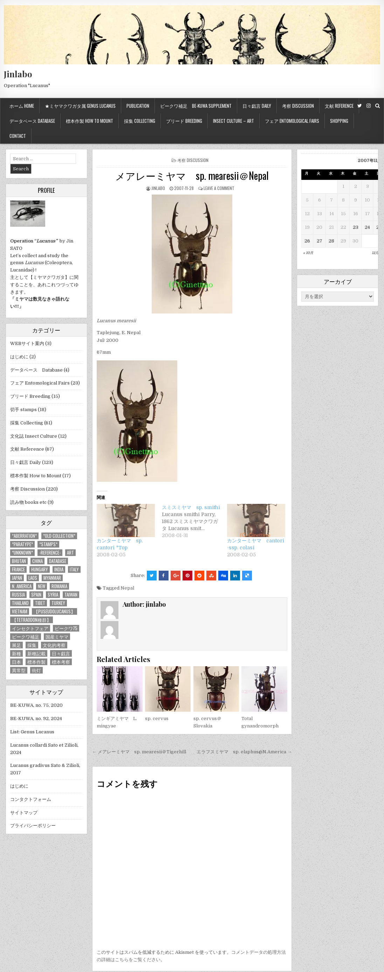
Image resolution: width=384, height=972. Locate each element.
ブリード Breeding (184, 120)
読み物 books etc (28, 502)
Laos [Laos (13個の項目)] (32, 578)
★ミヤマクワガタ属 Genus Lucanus (80, 105)
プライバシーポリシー (33, 825)
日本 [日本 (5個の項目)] (16, 661)
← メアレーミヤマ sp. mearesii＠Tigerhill (139, 751)
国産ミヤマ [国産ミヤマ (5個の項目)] (57, 636)
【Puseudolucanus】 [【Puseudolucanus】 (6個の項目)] (54, 611)
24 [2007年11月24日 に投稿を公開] (367, 227)
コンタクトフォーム (30, 799)
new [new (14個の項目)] (41, 586)
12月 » (377, 253)
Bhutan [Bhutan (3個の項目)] (19, 561)
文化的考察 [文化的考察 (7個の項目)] (54, 645)
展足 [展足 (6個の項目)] (16, 645)
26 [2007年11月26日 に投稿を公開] (307, 241)
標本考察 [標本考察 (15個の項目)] (61, 661)
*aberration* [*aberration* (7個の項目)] (24, 536)
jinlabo (158, 188)
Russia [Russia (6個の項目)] (18, 594)
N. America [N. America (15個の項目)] (22, 586)
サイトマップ (23, 812)
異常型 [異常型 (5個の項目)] (19, 670)
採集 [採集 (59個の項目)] (31, 645)
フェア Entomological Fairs (292, 120)
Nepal (127, 588)
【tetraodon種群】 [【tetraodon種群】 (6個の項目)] (31, 620)
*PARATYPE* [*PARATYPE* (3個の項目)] (22, 544)
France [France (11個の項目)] (18, 569)
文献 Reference (339, 105)
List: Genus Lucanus (32, 731)
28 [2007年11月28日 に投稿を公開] (331, 241)
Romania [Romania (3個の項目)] (59, 586)
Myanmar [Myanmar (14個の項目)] (52, 578)
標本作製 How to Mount (35, 475)
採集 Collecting (139, 120)
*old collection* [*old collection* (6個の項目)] (59, 536)
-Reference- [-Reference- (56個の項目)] (50, 552)
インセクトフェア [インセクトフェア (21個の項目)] (30, 628)
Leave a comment (219, 188)
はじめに (19, 356)
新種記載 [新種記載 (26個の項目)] (36, 653)
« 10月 (308, 253)
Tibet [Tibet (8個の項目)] (40, 603)
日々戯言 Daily (256, 105)
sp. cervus (157, 718)
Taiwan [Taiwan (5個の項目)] (70, 594)
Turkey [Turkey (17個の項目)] (58, 603)
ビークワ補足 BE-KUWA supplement (196, 105)
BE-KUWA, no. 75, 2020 (36, 705)
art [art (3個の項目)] (70, 552)
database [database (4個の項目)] (57, 561)
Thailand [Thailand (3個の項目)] (20, 603)
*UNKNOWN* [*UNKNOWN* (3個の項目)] (22, 552)
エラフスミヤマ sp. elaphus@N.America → (244, 751)
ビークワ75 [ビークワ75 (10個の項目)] (66, 628)
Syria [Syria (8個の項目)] (53, 594)
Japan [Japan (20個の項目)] (17, 578)
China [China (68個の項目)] (37, 561)
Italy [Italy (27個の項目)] (74, 569)
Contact (17, 135)
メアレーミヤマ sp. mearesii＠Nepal (192, 175)
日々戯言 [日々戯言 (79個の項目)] (61, 653)
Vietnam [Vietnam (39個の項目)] (19, 611)
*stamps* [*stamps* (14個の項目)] (48, 544)
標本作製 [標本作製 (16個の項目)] (36, 661)
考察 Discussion (298, 105)
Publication (137, 105)
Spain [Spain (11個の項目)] (36, 594)
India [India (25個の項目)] (58, 569)
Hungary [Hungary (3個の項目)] (39, 569)
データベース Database (32, 120)
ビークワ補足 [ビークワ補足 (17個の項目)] (25, 636)
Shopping (339, 120)
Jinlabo (18, 73)
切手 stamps (23, 409)
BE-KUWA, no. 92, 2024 (36, 718)
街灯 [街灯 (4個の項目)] (36, 670)
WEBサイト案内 (27, 343)
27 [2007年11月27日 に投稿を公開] (319, 241)
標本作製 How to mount (89, 120)
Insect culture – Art (233, 120)
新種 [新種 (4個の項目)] (16, 653)
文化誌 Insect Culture (33, 436)
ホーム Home (21, 105)
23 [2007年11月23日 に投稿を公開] (355, 227)
